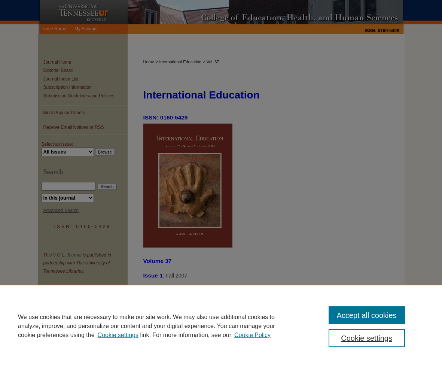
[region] (221, 326)
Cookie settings (118, 335)
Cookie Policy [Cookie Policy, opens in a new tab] (252, 335)
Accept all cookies (367, 315)
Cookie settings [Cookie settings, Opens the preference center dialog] (366, 338)
